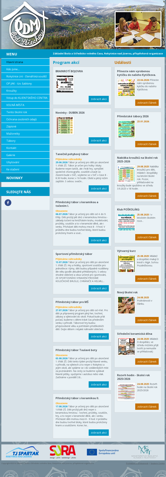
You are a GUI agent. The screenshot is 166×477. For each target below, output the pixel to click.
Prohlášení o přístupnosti (137, 463)
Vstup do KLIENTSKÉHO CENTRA (26, 98)
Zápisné (11, 126)
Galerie (10, 155)
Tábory (10, 141)
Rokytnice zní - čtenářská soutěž (26, 76)
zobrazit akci (99, 99)
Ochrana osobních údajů (21, 119)
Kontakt (11, 148)
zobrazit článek (147, 102)
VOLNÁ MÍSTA (15, 105)
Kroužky (11, 91)
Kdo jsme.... (13, 69)
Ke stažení (12, 169)
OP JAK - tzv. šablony (19, 83)
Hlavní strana (14, 62)
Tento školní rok (16, 112)
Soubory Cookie (158, 463)
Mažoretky (13, 133)
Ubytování (12, 162)
